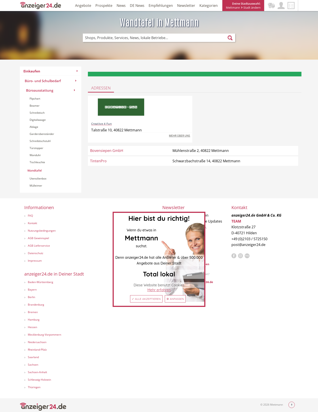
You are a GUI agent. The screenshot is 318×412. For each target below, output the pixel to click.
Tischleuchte (37, 162)
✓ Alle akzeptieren (146, 298)
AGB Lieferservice (39, 246)
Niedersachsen (37, 342)
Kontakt (32, 223)
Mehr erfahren (159, 290)
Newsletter (186, 6)
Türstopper (36, 148)
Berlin (31, 297)
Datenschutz (35, 253)
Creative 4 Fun (101, 124)
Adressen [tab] (101, 88)
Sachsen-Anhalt (37, 372)
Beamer (35, 106)
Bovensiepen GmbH (106, 150)
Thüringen (34, 387)
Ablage (34, 127)
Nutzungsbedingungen (42, 230)
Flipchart (35, 98)
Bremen (33, 312)
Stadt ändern (251, 7)
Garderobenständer (42, 134)
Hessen (32, 327)
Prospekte (103, 6)
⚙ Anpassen (175, 298)
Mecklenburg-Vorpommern (44, 334)
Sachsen (33, 365)
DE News (137, 6)
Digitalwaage (38, 120)
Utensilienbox (38, 178)
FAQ (30, 215)
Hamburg (34, 319)
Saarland (33, 357)
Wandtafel (34, 170)
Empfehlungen (161, 6)
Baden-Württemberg (40, 282)
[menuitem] (50, 129)
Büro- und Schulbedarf (50, 81)
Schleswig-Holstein (39, 380)
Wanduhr (35, 155)
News (121, 6)
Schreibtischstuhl (40, 141)
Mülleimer (36, 185)
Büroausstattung (50, 90)
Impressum (35, 261)
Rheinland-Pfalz (37, 350)
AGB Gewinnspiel (38, 238)
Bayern (32, 289)
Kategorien (208, 6)
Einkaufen (50, 71)
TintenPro (98, 161)
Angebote (83, 6)
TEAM (236, 221)
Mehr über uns (179, 136)
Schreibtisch (37, 113)
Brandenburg (36, 304)
